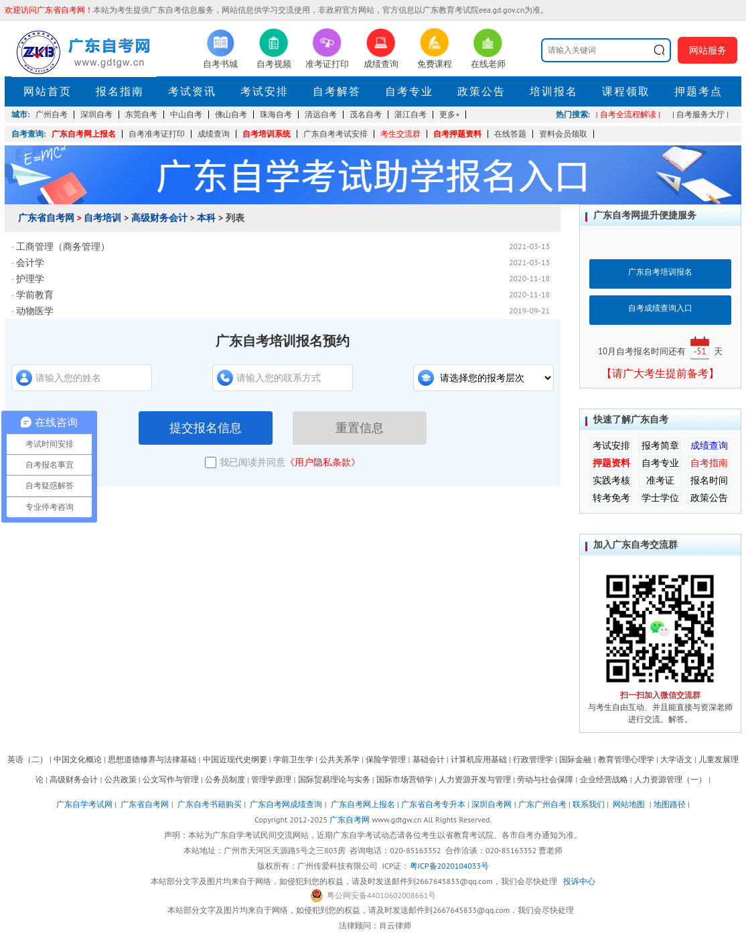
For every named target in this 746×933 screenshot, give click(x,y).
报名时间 (709, 480)
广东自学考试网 (84, 804)
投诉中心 (579, 881)
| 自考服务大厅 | (700, 114)
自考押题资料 (457, 134)
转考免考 (611, 498)
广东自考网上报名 (84, 134)
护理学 (30, 279)
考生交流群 (400, 134)
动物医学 (35, 311)
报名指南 (120, 91)
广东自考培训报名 (660, 272)
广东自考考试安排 (335, 134)
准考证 (660, 480)
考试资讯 (192, 91)
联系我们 (589, 804)
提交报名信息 (205, 428)
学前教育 (35, 295)
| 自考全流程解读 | (628, 114)
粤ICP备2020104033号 (449, 866)
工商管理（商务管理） (63, 246)
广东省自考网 (46, 218)
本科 (206, 218)
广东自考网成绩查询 (286, 804)
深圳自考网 (491, 804)
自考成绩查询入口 (660, 308)
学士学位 (660, 498)
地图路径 (671, 804)
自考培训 (102, 218)
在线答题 (510, 134)
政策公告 (481, 91)
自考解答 (337, 91)
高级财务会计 (159, 218)
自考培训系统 (266, 134)
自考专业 (409, 91)
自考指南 (709, 463)
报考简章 (660, 445)
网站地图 (629, 804)
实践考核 (611, 480)
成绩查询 (214, 134)
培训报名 (554, 91)
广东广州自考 (542, 804)
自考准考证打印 (157, 134)
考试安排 (264, 91)
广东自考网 (349, 819)
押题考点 (698, 91)
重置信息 (359, 428)
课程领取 (626, 91)
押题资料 (611, 463)
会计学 (30, 263)
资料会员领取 (563, 134)
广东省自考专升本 (433, 804)
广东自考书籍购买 (209, 804)
